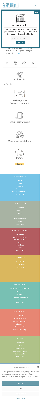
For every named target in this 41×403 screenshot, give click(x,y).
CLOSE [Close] (36, 12)
